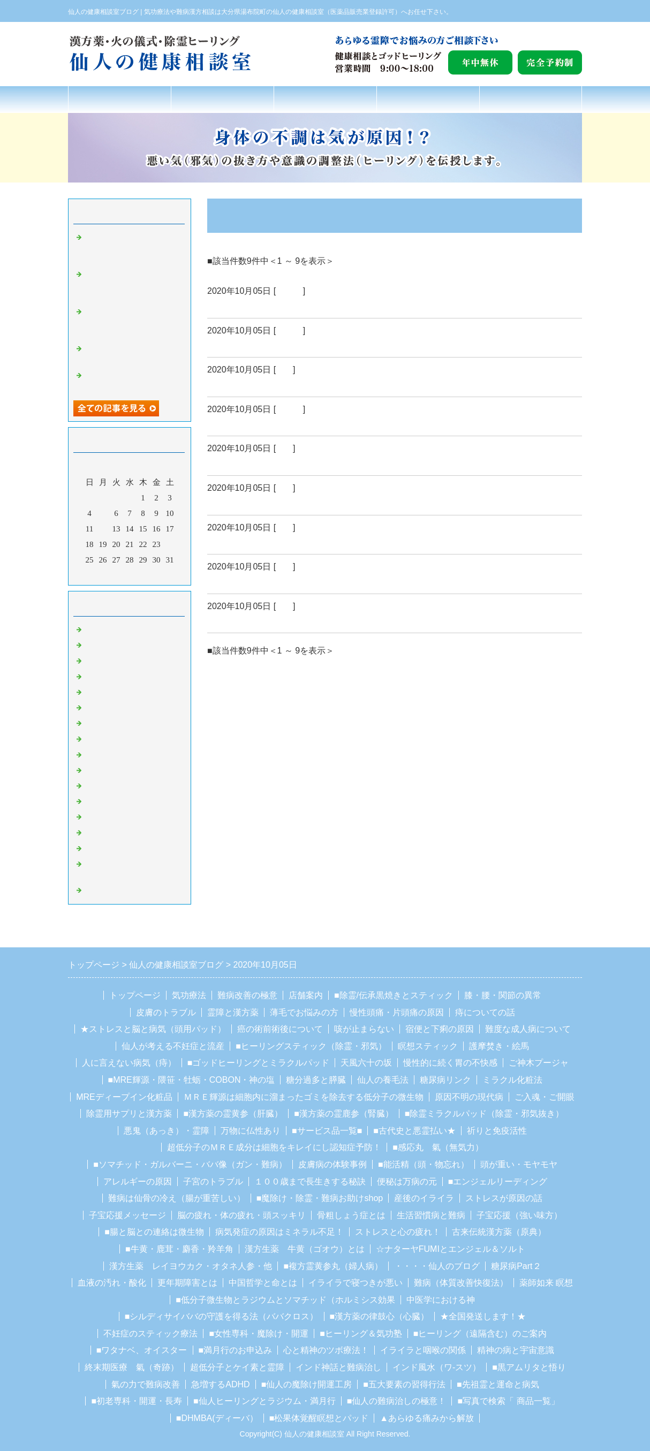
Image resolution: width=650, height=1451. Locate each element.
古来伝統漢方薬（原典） (499, 1231)
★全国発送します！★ (483, 1316)
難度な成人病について (528, 1029)
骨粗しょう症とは (351, 1215)
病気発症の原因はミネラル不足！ (279, 1231)
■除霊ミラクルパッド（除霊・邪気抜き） (484, 1113)
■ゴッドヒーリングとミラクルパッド (258, 1062)
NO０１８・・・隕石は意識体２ (276, 619)
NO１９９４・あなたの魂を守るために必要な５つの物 (132, 248)
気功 (92, 660)
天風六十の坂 (366, 1062)
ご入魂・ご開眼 (545, 1096)
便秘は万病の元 (407, 1181)
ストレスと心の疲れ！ (398, 1231)
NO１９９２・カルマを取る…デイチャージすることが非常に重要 (132, 322)
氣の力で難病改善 (145, 1384)
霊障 (92, 692)
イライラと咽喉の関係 (423, 1350)
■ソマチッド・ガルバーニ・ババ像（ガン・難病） (190, 1164)
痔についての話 (485, 1012)
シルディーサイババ (120, 785)
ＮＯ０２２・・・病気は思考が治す (284, 462)
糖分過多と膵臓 (316, 1079)
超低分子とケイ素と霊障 (237, 1367)
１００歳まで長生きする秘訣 (310, 1181)
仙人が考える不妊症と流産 (173, 1046)
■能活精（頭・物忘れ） (423, 1164)
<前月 (109, 574)
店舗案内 (428, 99)
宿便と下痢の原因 (439, 1029)
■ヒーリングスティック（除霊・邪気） (311, 1046)
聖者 (92, 738)
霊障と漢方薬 (233, 1012)
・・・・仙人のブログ (437, 1266)
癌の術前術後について (280, 1029)
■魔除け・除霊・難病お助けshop (319, 1198)
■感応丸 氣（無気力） (437, 1147)
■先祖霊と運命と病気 (498, 1384)
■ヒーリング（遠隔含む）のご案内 (480, 1333)
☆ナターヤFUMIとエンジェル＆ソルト (450, 1249)
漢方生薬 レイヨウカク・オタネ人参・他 (190, 1266)
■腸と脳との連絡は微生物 (154, 1231)
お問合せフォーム (530, 99)
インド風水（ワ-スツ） (436, 1367)
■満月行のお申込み (236, 1350)
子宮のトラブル (213, 1181)
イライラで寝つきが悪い (355, 1282)
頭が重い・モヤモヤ (518, 1164)
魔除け (96, 723)
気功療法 (189, 995)
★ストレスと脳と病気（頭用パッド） (153, 1029)
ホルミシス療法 (112, 890)
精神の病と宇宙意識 (515, 1350)
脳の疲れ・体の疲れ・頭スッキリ (241, 1215)
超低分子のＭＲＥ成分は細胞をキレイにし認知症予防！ (274, 1147)
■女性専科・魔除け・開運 (258, 1333)
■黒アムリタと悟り (529, 1367)
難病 (284, 369)
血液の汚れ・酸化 (112, 1282)
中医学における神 (440, 1299)
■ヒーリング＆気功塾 (361, 1333)
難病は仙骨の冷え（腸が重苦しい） (176, 1198)
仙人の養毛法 (383, 1079)
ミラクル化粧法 (512, 1079)
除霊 (92, 707)
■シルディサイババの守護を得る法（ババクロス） (222, 1316)
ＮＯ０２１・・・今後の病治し (274, 502)
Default (289, 290)
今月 (130, 574)
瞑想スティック (428, 1046)
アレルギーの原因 (137, 1181)
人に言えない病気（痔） (129, 1062)
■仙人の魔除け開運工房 (306, 1384)
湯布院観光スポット (120, 770)
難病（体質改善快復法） (461, 1282)
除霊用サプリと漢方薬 (129, 1113)
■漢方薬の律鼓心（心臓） (379, 1316)
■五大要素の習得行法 (404, 1384)
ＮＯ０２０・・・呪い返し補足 (274, 541)
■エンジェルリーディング (498, 1181)
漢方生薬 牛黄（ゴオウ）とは (305, 1249)
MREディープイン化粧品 (124, 1096)
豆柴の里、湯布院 (116, 816)
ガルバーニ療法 (112, 848)
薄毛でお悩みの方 (304, 1012)
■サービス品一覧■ (327, 1130)
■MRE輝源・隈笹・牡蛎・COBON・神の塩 (191, 1079)
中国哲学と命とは (263, 1282)
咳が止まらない (364, 1029)
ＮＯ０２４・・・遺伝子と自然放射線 (289, 383)
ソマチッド (104, 832)
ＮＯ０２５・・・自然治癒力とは (279, 344)
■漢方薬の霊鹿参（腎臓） (344, 1113)
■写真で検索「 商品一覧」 (508, 1401)
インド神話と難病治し (338, 1367)
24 (170, 544)
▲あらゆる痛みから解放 (427, 1418)
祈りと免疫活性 (497, 1130)
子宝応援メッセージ (127, 1215)
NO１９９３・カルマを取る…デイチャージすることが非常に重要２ (132, 285)
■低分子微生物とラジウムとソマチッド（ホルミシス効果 (285, 1299)
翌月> (150, 574)
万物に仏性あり (251, 1130)
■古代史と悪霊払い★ (414, 1130)
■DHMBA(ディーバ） (217, 1418)
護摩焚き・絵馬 (499, 1046)
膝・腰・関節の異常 (502, 995)
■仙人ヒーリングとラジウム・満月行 (264, 1401)
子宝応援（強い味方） (519, 1215)
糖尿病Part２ (516, 1266)
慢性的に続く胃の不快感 (450, 1062)
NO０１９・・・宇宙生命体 (267, 580)
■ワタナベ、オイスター (141, 1350)
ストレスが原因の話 (503, 1198)
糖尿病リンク (445, 1079)
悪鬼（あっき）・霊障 (166, 1130)
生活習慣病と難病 (431, 1215)
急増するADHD (220, 1384)
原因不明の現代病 (469, 1096)
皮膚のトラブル (166, 1012)
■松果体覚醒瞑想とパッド (319, 1418)
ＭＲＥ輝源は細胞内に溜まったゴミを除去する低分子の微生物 (304, 1096)
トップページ (119, 99)
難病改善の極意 (325, 99)
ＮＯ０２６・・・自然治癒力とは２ (284, 305)
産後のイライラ (424, 1198)
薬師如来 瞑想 (546, 1282)
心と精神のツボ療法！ (326, 1350)
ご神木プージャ (539, 1062)
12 (103, 529)
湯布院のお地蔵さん (120, 754)
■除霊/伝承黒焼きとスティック (393, 995)
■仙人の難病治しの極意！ (397, 1401)
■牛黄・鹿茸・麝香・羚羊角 (179, 1249)
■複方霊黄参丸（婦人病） (333, 1266)
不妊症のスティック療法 (150, 1333)
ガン (284, 527)
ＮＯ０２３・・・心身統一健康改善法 (289, 422)
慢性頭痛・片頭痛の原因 (397, 1012)
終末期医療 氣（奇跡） (132, 1367)
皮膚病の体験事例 (332, 1164)
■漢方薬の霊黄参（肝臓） (233, 1113)
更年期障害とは (187, 1282)
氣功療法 (222, 99)
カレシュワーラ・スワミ (128, 801)
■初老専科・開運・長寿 (136, 1401)
